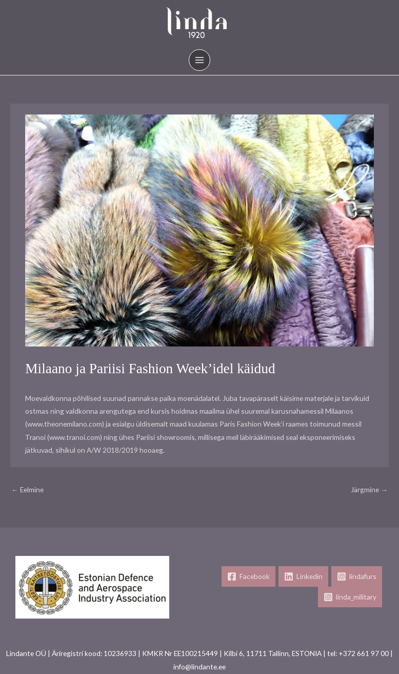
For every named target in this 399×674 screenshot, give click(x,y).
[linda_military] (350, 597)
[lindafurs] (356, 576)
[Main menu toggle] (200, 60)
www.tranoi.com (74, 437)
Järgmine (369, 489)
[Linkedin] (303, 576)
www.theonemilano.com (64, 423)
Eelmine (27, 489)
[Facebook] (248, 576)
